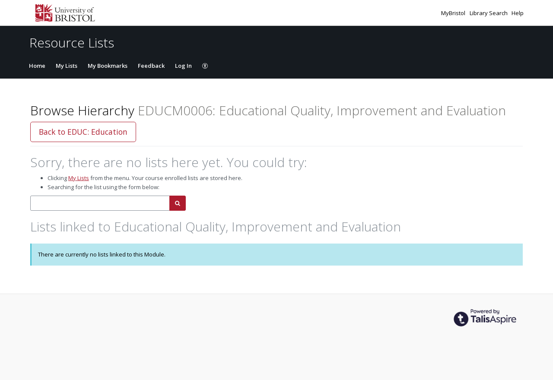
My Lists (66, 66)
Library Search (489, 13)
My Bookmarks (107, 66)
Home (37, 66)
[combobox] (100, 203)
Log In (183, 66)
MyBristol (454, 13)
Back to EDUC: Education (83, 132)
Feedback (151, 66)
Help (518, 13)
